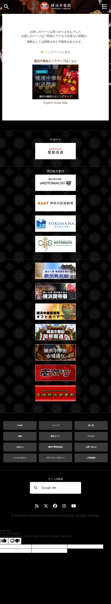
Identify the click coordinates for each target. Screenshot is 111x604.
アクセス (91, 436)
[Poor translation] (14, 541)
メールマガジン (20, 458)
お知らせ (20, 447)
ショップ (55, 425)
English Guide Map (55, 102)
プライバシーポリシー (55, 458)
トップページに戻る (57, 52)
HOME (20, 425)
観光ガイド (55, 436)
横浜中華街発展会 (55, 447)
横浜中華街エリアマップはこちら (55, 61)
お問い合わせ (91, 447)
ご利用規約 (91, 458)
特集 (20, 436)
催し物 (91, 425)
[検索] (54, 487)
